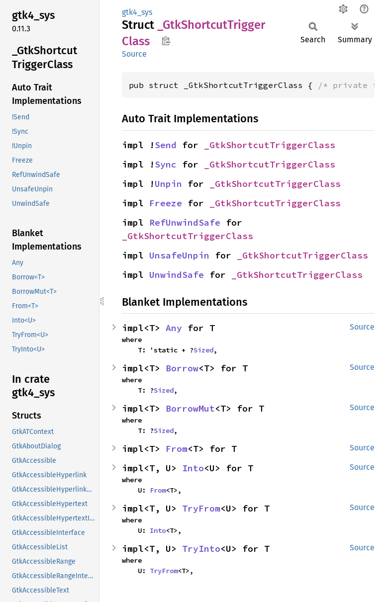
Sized (203, 349)
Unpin (168, 183)
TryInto (201, 548)
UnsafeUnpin (179, 255)
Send (166, 145)
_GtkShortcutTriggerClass (269, 145)
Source (134, 54)
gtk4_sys (137, 12)
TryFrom (201, 508)
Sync (166, 164)
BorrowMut (190, 408)
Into (193, 468)
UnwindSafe (176, 274)
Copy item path (166, 40)
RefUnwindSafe (184, 222)
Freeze (165, 203)
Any (174, 328)
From (177, 448)
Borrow (182, 368)
